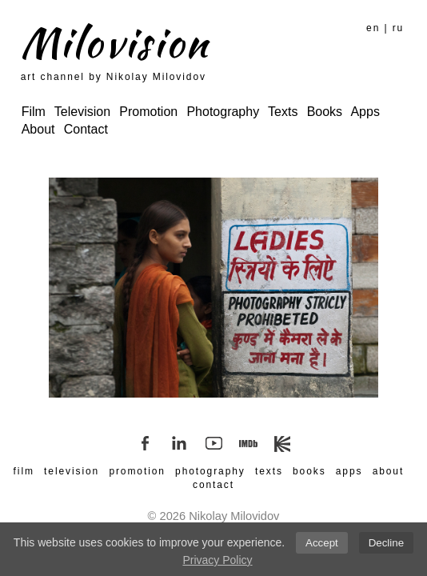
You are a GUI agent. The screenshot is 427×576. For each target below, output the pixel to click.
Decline (386, 543)
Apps (364, 111)
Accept (321, 543)
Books (324, 111)
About (38, 129)
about (389, 471)
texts (269, 471)
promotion (137, 471)
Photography (222, 111)
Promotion (148, 111)
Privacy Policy (217, 560)
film (24, 471)
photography (210, 471)
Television (82, 111)
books (309, 471)
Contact (86, 129)
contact (213, 484)
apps (349, 471)
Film (34, 111)
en (373, 28)
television (71, 471)
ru (398, 28)
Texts (282, 111)
